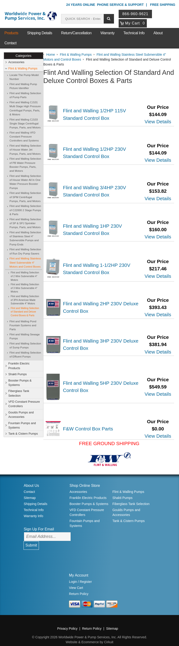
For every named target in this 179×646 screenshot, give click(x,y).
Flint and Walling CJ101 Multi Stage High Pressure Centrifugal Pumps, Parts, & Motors (25, 108)
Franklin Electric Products (19, 366)
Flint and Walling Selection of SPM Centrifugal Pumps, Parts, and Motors (25, 197)
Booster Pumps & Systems (20, 383)
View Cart (76, 582)
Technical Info (134, 33)
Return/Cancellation (76, 33)
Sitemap (30, 492)
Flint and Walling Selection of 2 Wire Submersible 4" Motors (25, 276)
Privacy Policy (67, 622)
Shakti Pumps (17, 374)
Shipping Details (39, 33)
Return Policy (78, 588)
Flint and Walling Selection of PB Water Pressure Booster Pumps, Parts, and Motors (25, 164)
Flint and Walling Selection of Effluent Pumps (25, 354)
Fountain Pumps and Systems (22, 425)
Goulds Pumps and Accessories (21, 415)
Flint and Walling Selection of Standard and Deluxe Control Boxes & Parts (25, 312)
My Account (78, 569)
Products (11, 33)
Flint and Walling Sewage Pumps (25, 336)
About (157, 33)
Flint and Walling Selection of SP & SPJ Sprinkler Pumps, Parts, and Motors (25, 223)
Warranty (107, 33)
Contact (10, 43)
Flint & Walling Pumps (23, 68)
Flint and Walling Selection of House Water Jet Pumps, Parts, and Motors (25, 149)
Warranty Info (33, 510)
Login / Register (80, 575)
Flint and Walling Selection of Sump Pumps (25, 345)
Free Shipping (162, 5)
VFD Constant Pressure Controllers (24, 404)
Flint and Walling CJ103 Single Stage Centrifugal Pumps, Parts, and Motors (25, 123)
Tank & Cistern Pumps (23, 434)
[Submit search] (109, 19)
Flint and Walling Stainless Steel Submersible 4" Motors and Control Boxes (25, 262)
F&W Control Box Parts (91, 422)
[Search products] (82, 19)
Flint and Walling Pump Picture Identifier (23, 86)
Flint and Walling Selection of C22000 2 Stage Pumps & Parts (25, 210)
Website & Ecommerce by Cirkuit (89, 636)
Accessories (16, 62)
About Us (31, 479)
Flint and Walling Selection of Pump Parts (25, 95)
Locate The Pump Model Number (24, 77)
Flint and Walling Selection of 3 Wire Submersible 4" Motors (25, 288)
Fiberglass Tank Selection (18, 393)
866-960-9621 (136, 14)
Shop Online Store (84, 479)
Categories (23, 56)
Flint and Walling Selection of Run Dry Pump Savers (25, 251)
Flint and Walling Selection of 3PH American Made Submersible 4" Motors (25, 300)
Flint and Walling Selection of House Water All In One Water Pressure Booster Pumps (25, 182)
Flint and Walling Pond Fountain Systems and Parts (23, 325)
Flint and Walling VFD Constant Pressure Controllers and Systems (24, 136)
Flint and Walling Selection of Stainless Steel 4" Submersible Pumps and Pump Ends (25, 238)
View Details (158, 121)
